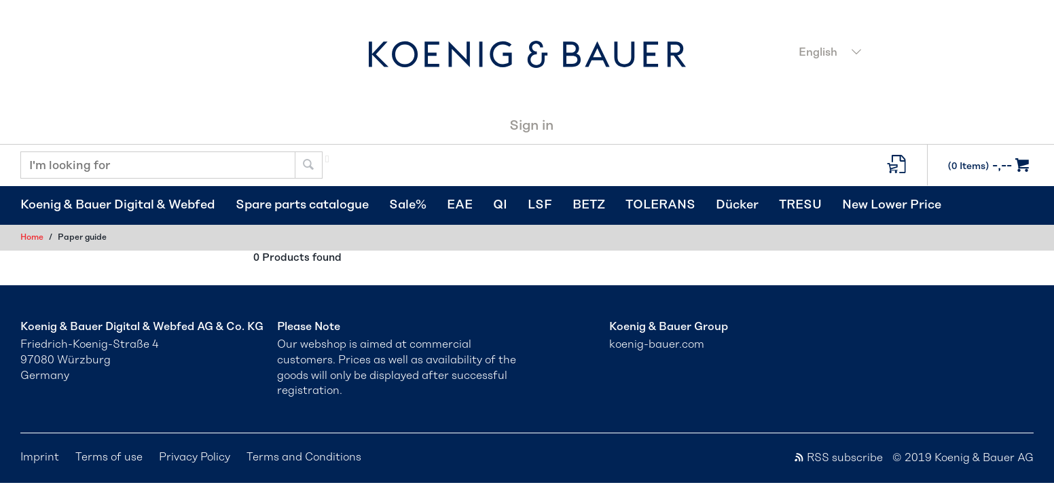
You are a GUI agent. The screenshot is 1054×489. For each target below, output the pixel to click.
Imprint (39, 457)
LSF (540, 205)
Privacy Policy (194, 457)
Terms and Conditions (304, 457)
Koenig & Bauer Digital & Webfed (117, 205)
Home (31, 237)
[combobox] (912, 53)
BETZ (589, 205)
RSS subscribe (838, 457)
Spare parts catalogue (302, 205)
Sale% (407, 205)
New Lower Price (891, 205)
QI (500, 205)
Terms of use (109, 457)
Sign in (531, 125)
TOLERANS (660, 205)
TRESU (800, 205)
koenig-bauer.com (656, 344)
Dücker (737, 205)
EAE (460, 205)
